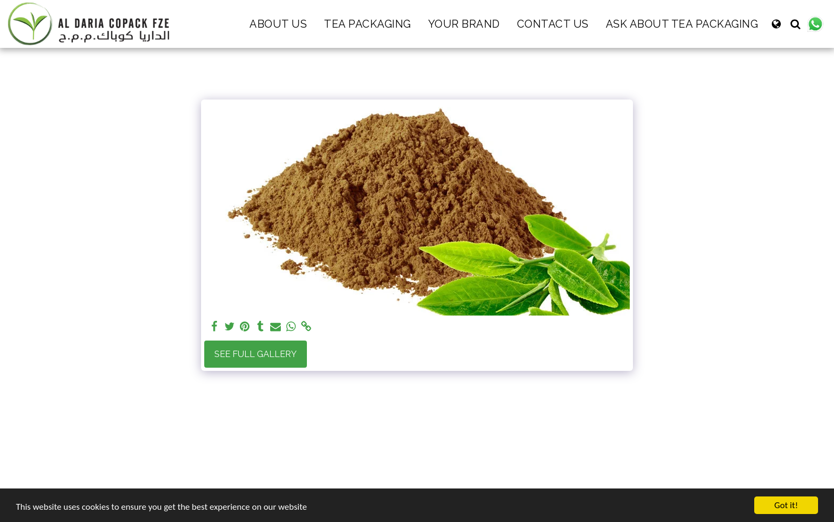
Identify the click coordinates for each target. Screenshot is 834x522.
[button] (795, 24)
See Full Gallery (255, 354)
